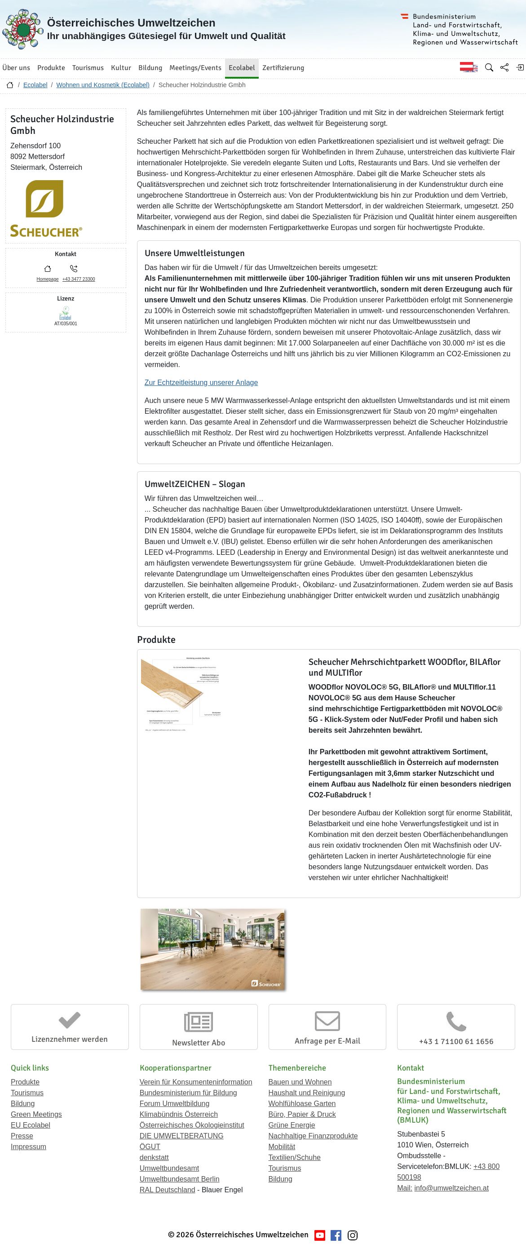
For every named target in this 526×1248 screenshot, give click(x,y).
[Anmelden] (520, 67)
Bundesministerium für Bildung (188, 1093)
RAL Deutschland (167, 1190)
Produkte (25, 1082)
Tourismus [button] (88, 67)
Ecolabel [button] (242, 67)
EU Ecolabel (30, 1125)
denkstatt (154, 1157)
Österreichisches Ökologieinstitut (192, 1125)
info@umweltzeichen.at (451, 1188)
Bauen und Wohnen (300, 1082)
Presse (22, 1136)
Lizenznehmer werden (69, 1039)
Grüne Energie (292, 1125)
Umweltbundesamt (169, 1168)
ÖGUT (150, 1147)
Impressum (28, 1147)
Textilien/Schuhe (295, 1157)
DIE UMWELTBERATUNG (182, 1136)
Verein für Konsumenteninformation (196, 1082)
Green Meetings (36, 1114)
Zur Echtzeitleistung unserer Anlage (201, 382)
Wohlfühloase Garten (302, 1103)
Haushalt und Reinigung (307, 1093)
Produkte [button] (51, 67)
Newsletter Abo (198, 1043)
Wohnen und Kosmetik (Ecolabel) (103, 85)
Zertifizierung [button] (283, 67)
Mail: (404, 1188)
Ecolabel (35, 85)
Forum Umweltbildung (175, 1103)
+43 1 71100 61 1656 (456, 1041)
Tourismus (27, 1093)
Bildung (23, 1103)
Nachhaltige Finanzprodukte (313, 1136)
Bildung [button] (150, 67)
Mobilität (282, 1147)
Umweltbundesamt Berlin (180, 1179)
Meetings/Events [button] (195, 67)
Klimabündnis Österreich (179, 1114)
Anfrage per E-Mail (327, 1041)
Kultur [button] (121, 67)
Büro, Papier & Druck (302, 1114)
